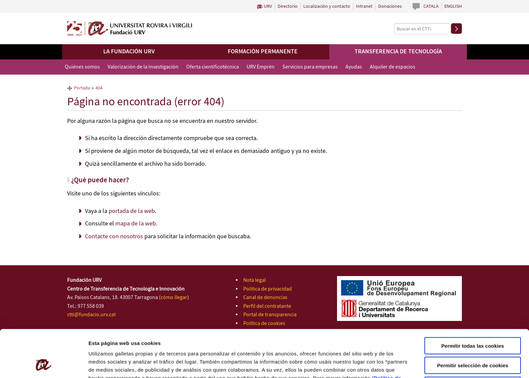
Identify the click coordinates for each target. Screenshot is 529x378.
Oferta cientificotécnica (212, 67)
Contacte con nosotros (114, 237)
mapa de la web (135, 224)
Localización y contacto (326, 6)
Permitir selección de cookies (472, 322)
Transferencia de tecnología (398, 52)
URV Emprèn (261, 67)
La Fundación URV (129, 52)
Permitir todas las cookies (472, 302)
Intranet (364, 6)
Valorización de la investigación (143, 67)
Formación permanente (263, 52)
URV (268, 6)
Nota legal (254, 280)
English (453, 6)
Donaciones (390, 6)
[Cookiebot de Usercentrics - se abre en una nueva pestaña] (43, 365)
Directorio (288, 6)
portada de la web (132, 211)
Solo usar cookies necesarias (472, 342)
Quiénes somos (82, 67)
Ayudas (353, 67)
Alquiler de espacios (392, 67)
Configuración (360, 365)
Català (431, 6)
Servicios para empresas (310, 67)
